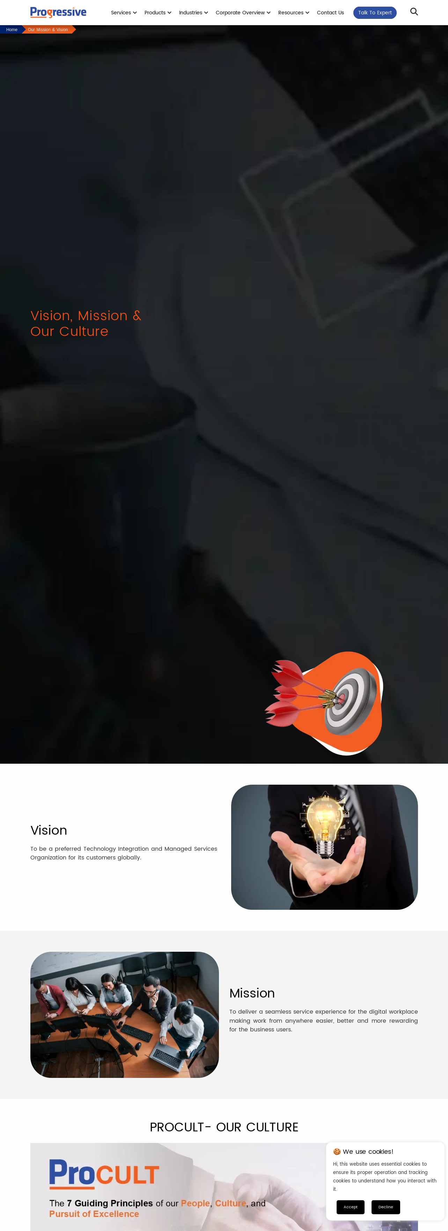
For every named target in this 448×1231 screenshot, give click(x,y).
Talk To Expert (375, 13)
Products (158, 13)
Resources (293, 13)
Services (124, 13)
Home (11, 29)
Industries (193, 13)
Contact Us (330, 13)
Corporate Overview (243, 13)
